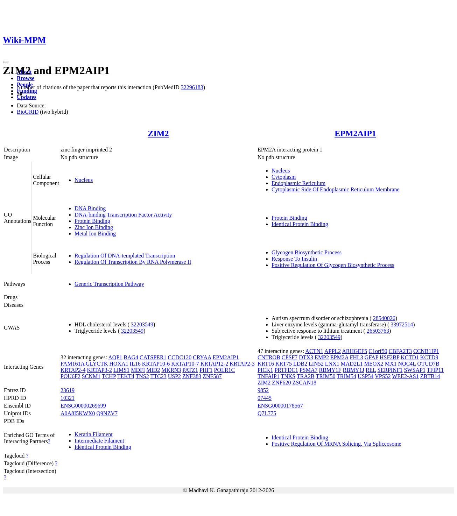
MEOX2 (374, 364)
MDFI (138, 370)
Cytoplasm (284, 177)
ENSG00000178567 (280, 406)
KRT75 (283, 364)
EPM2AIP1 (355, 133)
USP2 (174, 376)
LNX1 (332, 364)
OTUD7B (428, 364)
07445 (265, 398)
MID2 (153, 370)
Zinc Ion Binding (94, 227)
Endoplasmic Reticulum (298, 183)
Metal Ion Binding (95, 233)
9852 (263, 390)
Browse (25, 78)
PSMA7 (309, 370)
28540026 (384, 318)
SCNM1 (91, 376)
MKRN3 (171, 370)
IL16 (135, 364)
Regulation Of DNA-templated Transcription (125, 256)
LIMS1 (121, 370)
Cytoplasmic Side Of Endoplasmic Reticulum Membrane (336, 189)
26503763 (378, 331)
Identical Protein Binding (300, 224)
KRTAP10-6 (156, 364)
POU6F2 (70, 376)
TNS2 (142, 376)
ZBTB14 (430, 376)
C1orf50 (377, 351)
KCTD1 (410, 357)
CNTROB (269, 357)
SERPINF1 (390, 370)
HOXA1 (118, 364)
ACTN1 (314, 351)
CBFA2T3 (400, 351)
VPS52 (383, 376)
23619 (68, 390)
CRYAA (202, 357)
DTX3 (306, 357)
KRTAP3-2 (99, 370)
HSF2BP (389, 357)
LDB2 (300, 364)
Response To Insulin (294, 259)
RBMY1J (353, 370)
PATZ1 (190, 370)
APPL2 (332, 351)
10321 (68, 398)
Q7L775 (267, 413)
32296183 (192, 87)
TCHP (109, 376)
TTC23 (158, 376)
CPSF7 (289, 357)
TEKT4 (125, 376)
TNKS (288, 376)
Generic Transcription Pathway (109, 284)
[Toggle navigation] (5, 62)
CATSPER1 (153, 357)
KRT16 (266, 364)
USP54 (365, 376)
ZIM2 (158, 133)
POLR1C (224, 370)
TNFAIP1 (269, 376)
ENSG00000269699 (83, 406)
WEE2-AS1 (405, 376)
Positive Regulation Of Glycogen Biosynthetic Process (333, 265)
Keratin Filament (94, 434)
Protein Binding (92, 221)
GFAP (371, 357)
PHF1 (205, 370)
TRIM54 (346, 376)
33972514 (402, 324)
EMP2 (322, 357)
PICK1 (265, 370)
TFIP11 (435, 370)
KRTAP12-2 (215, 364)
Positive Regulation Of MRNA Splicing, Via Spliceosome (336, 444)
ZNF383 (191, 376)
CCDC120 (180, 357)
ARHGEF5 (354, 351)
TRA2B (306, 376)
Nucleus (84, 180)
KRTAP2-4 (73, 370)
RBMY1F (330, 370)
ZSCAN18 (304, 383)
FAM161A (72, 364)
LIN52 (316, 364)
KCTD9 (429, 357)
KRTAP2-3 (242, 364)
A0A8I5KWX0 (78, 413)
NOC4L (407, 364)
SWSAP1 (415, 370)
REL (371, 370)
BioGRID (27, 112)
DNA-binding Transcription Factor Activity (123, 215)
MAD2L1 (352, 364)
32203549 (142, 324)
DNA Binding (90, 208)
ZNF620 (281, 383)
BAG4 (131, 357)
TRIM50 (325, 376)
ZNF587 (212, 376)
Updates (26, 97)
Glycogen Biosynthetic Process (307, 252)
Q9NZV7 (107, 413)
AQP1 (115, 357)
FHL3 (356, 357)
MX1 (391, 364)
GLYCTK (97, 364)
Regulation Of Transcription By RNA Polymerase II (133, 262)
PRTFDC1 (286, 370)
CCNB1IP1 (426, 351)
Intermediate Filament (99, 441)
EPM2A (339, 357)
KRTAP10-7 (185, 364)
